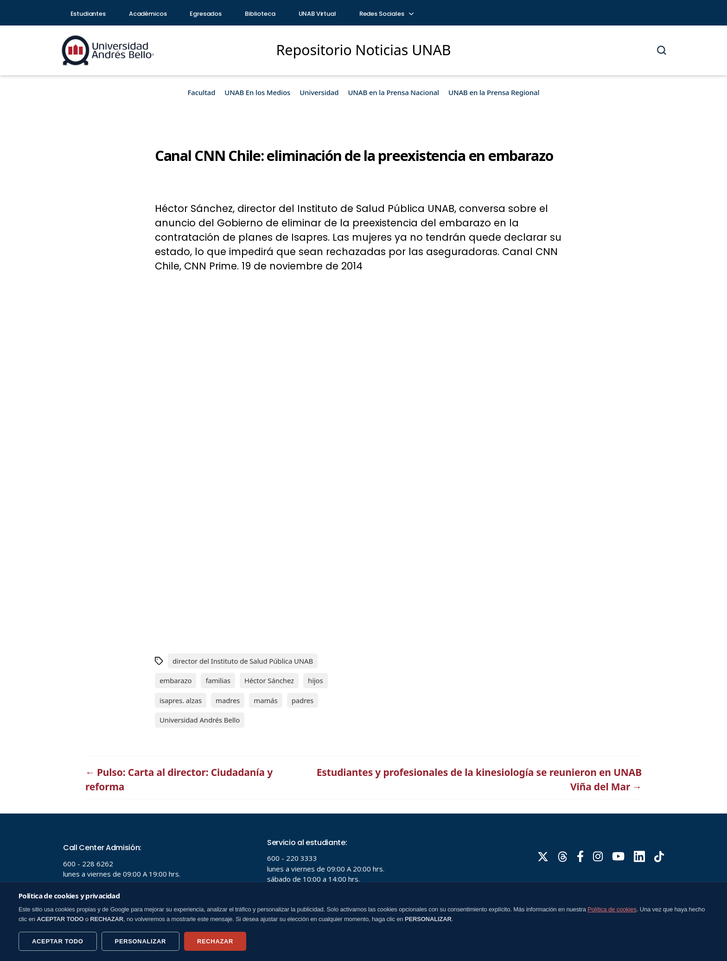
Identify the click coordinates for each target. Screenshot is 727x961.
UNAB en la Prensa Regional (493, 92)
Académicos (148, 13)
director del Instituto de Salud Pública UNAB (242, 661)
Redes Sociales (386, 13)
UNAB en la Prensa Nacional (393, 92)
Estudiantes (88, 13)
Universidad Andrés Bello (199, 719)
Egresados (206, 13)
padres (303, 700)
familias (217, 680)
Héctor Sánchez (269, 680)
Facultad (202, 92)
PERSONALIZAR (140, 941)
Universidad (319, 92)
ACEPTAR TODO (57, 941)
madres (228, 700)
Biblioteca (260, 13)
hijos (315, 680)
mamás (265, 700)
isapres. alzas (180, 700)
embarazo (175, 680)
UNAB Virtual (317, 13)
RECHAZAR (215, 941)
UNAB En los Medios (257, 92)
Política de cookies (612, 909)
